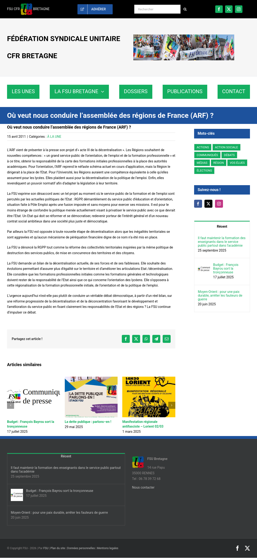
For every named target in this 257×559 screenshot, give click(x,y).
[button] (10, 405)
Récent (222, 226)
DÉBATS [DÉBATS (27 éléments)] (229, 155)
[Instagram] (219, 204)
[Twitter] (208, 204)
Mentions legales (107, 548)
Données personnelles (81, 548)
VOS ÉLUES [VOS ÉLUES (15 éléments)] (237, 163)
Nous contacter (143, 487)
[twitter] (229, 9)
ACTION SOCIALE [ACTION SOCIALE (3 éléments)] (226, 147)
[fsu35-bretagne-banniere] (183, 36)
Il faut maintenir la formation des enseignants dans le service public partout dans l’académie (221, 241)
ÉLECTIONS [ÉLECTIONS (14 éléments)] (204, 170)
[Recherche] (184, 9)
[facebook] (219, 9)
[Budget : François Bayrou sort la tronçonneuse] (204, 265)
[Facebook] (198, 204)
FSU (45, 548)
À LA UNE (54, 136)
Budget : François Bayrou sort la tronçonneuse (225, 268)
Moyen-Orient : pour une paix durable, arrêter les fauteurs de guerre (220, 295)
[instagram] (238, 9)
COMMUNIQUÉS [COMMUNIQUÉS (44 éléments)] (207, 155)
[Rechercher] (157, 9)
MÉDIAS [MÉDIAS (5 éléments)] (202, 163)
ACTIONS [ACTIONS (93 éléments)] (203, 147)
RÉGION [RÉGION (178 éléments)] (218, 163)
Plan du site (57, 548)
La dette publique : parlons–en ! (88, 422)
